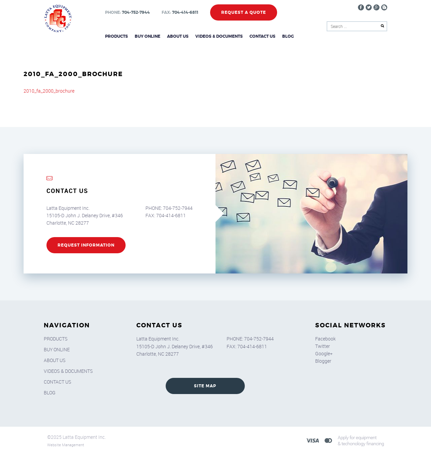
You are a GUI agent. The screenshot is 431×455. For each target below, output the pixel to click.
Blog (288, 36)
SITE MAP (205, 386)
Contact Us (262, 36)
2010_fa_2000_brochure (49, 91)
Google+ (324, 353)
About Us (178, 36)
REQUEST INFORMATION (86, 245)
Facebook (325, 338)
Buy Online (147, 36)
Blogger (323, 361)
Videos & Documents (219, 36)
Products (116, 36)
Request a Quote (243, 12)
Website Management (65, 444)
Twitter (322, 346)
